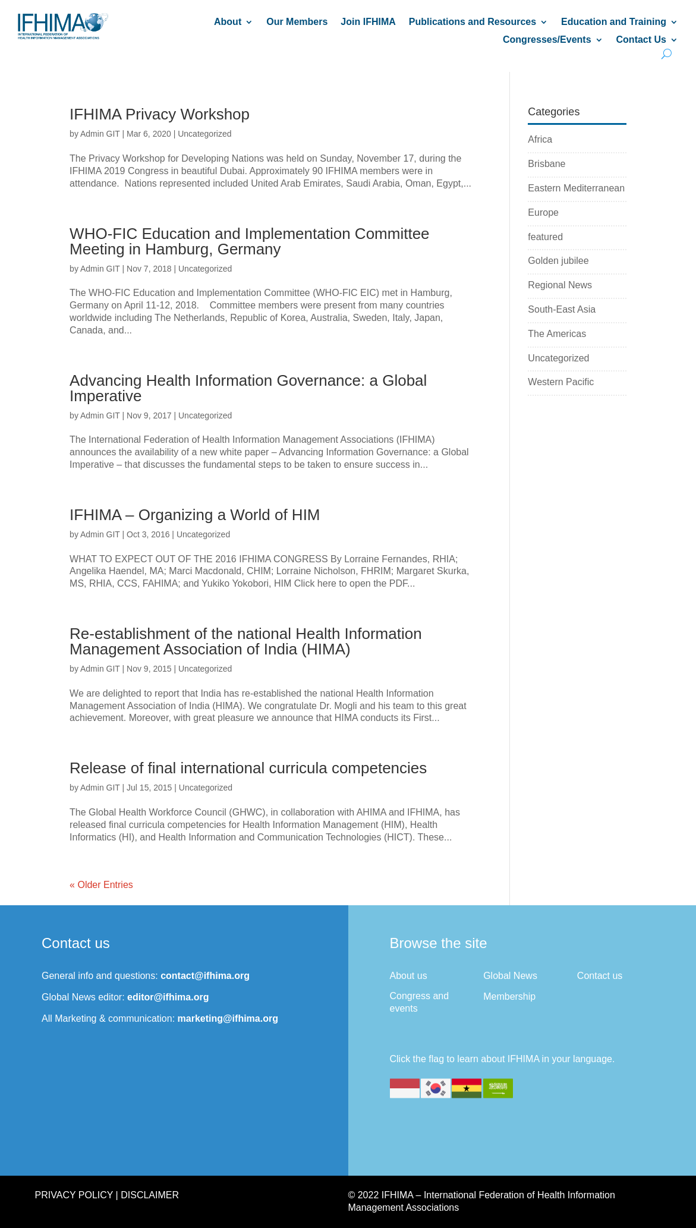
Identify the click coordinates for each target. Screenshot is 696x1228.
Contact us (599, 976)
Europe (543, 212)
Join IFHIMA (368, 22)
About (227, 22)
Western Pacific (561, 382)
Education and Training (613, 22)
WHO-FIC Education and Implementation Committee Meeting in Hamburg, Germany (249, 241)
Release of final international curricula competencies (248, 768)
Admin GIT (100, 133)
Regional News (560, 285)
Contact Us (641, 40)
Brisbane (546, 164)
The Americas (557, 334)
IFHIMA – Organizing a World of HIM (195, 515)
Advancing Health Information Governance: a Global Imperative (248, 388)
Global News (510, 976)
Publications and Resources (472, 22)
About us (408, 976)
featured (545, 237)
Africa (540, 139)
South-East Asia (562, 309)
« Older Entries (101, 885)
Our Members (296, 22)
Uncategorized (204, 133)
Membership (509, 996)
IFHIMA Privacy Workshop (160, 114)
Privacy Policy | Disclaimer (107, 1195)
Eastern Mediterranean (576, 188)
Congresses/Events (547, 40)
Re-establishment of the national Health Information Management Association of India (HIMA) (246, 641)
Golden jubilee (558, 261)
